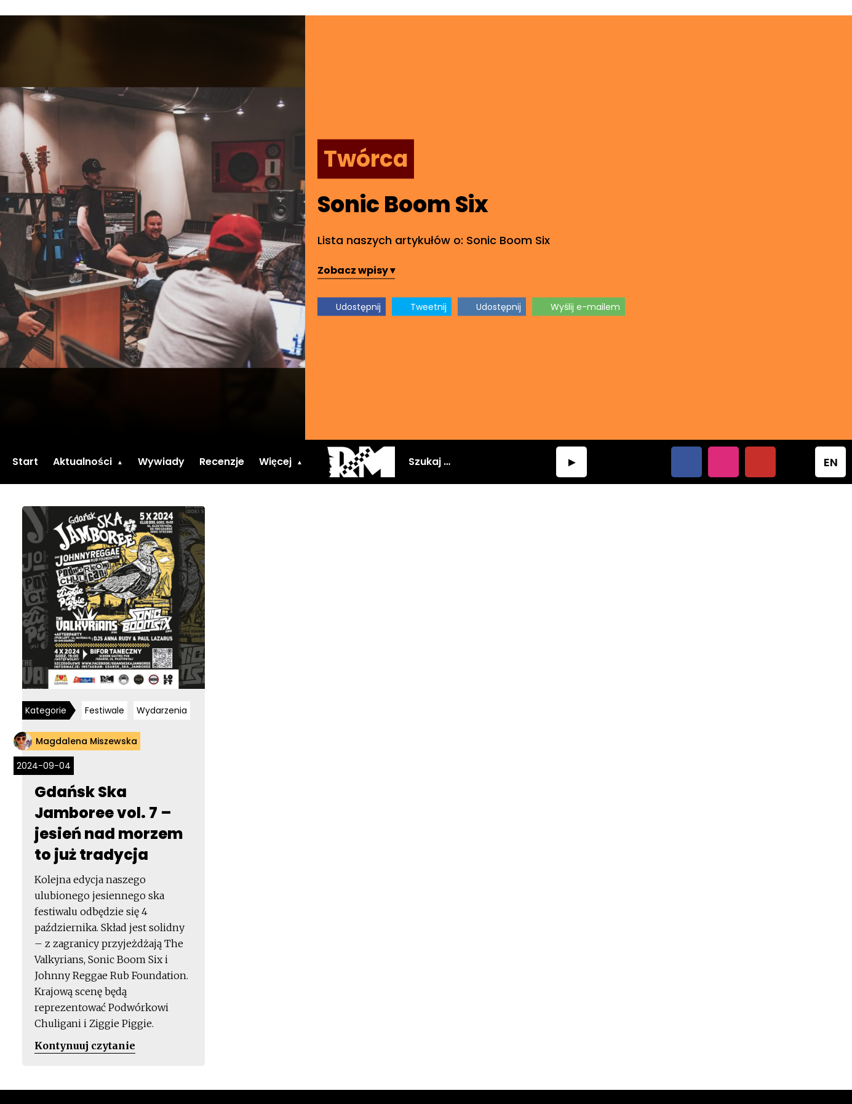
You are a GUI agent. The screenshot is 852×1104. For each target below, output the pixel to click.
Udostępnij (522, 291)
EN (831, 447)
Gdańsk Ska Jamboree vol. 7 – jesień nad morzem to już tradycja (111, 809)
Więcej (275, 446)
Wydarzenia (164, 697)
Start (25, 446)
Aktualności (82, 446)
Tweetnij (592, 291)
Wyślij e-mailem (749, 291)
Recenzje (221, 446)
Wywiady (161, 446)
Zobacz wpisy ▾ (520, 254)
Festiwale (107, 697)
